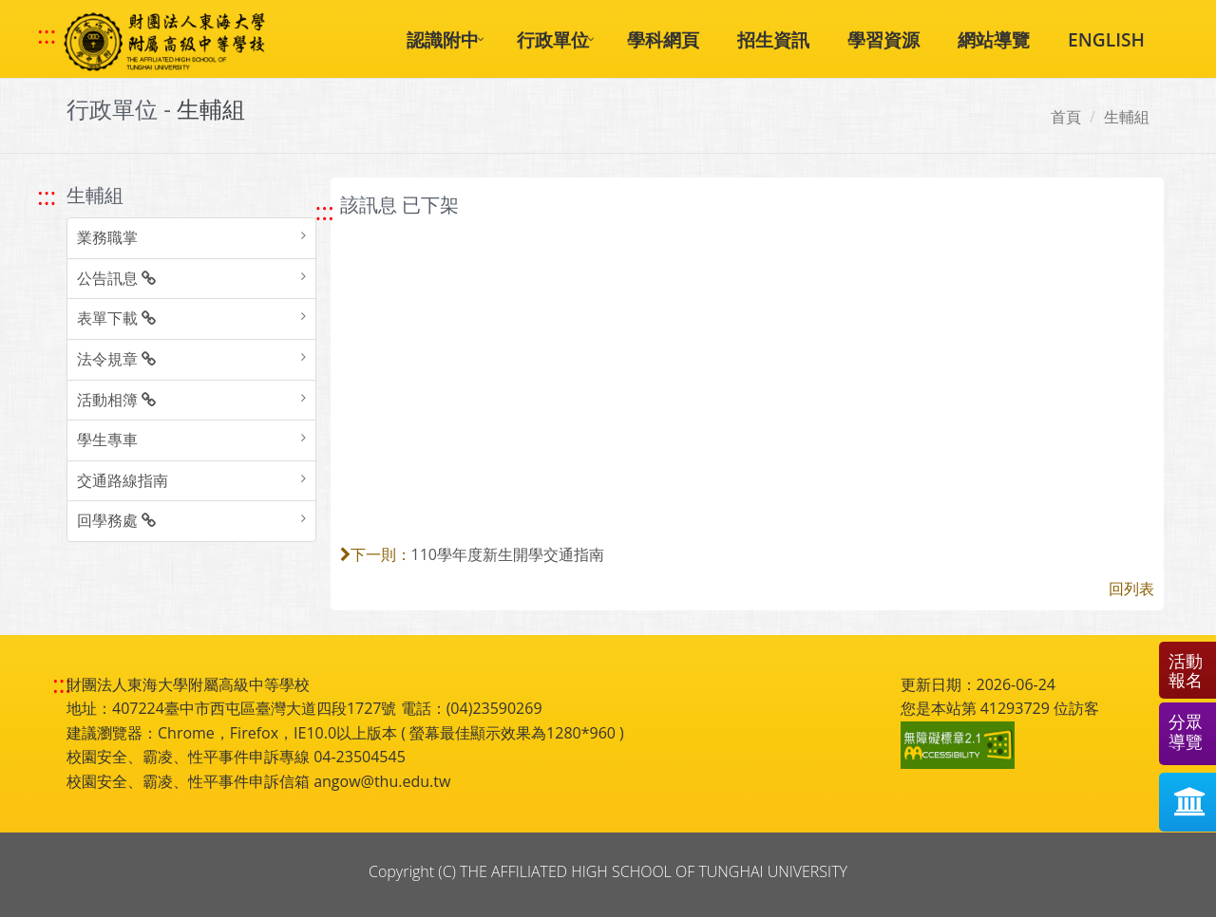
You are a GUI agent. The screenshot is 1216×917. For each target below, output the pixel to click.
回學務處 (116, 520)
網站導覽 (994, 39)
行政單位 (553, 39)
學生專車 (107, 439)
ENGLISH (1106, 39)
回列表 (1131, 588)
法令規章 (116, 358)
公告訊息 (116, 278)
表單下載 (116, 318)
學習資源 (883, 39)
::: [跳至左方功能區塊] (46, 196)
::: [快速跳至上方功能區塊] (46, 35)
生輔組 (1127, 116)
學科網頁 (663, 39)
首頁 (1066, 116)
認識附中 (443, 39)
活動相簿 (116, 399)
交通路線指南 (122, 480)
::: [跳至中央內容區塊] (324, 211)
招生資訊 (773, 39)
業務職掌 (107, 237)
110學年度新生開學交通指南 (507, 554)
